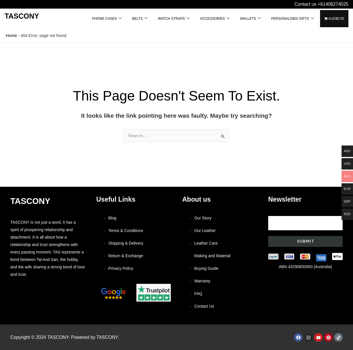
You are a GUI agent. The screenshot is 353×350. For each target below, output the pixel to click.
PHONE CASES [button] (107, 18)
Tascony (22, 16)
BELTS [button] (140, 18)
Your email (305, 220)
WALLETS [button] (250, 18)
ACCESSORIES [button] (215, 18)
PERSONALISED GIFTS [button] (292, 18)
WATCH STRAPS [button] (174, 18)
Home (11, 35)
